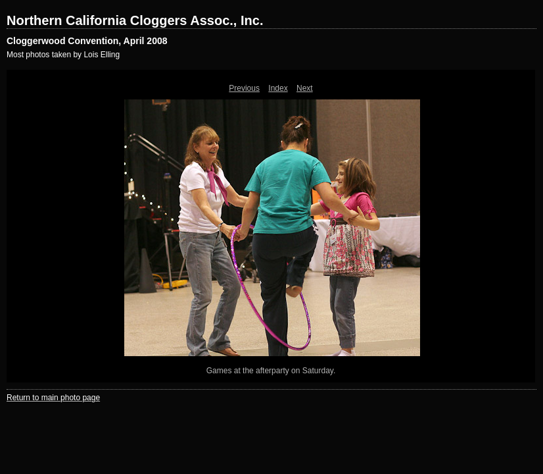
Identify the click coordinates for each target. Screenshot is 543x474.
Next (304, 88)
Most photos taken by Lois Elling (63, 54)
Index (277, 88)
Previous (244, 88)
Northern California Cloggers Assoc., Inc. (135, 20)
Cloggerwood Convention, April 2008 (87, 41)
